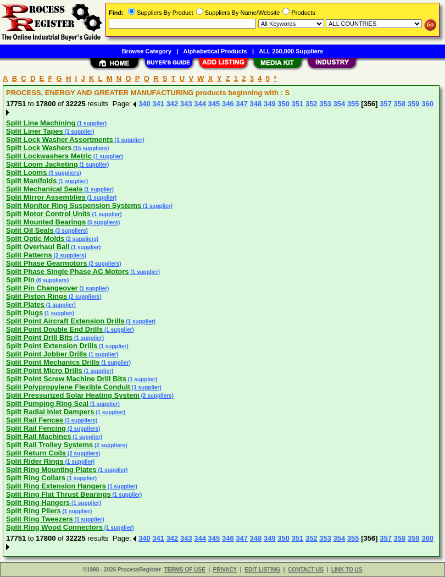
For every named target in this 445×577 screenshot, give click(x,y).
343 (186, 104)
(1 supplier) (91, 123)
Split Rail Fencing (36, 428)
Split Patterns (29, 255)
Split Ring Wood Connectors (54, 527)
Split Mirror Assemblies (46, 197)
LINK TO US (346, 570)
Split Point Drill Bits (39, 337)
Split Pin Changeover (42, 288)
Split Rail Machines (38, 436)
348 (256, 104)
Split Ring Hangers (38, 502)
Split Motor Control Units (48, 214)
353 (325, 104)
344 (200, 104)
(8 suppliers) (52, 280)
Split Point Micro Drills (44, 370)
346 (228, 104)
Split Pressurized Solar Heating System (73, 395)
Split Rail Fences (34, 420)
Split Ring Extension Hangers (56, 486)
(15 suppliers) (90, 148)
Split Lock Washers (38, 148)
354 (339, 104)
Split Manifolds (31, 181)
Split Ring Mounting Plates (51, 469)
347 (242, 104)
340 (144, 104)
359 (414, 104)
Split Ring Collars (35, 478)
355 (353, 104)
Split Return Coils (36, 453)
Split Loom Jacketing (42, 164)
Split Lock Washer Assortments (59, 139)
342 (172, 104)
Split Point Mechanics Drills (52, 362)
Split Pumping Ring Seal (47, 403)
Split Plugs (24, 313)
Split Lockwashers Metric (49, 156)
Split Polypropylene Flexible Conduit (68, 387)
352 (311, 104)
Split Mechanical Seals (44, 189)
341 (158, 104)
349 (270, 104)
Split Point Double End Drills (54, 329)
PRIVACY (225, 570)
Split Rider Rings (35, 461)
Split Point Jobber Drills (46, 354)
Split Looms (26, 172)
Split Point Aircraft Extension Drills (65, 321)
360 (427, 104)
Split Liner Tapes (34, 131)
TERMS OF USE (184, 570)
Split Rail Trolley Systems (49, 445)
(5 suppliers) (103, 222)
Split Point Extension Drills (51, 346)
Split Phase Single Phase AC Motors (67, 271)
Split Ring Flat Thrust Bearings (58, 494)
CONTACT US (306, 570)
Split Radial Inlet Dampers (50, 412)
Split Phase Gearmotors (46, 263)
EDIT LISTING (262, 570)
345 (214, 104)
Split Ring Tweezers (39, 519)
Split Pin (20, 280)
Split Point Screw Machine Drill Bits (66, 379)
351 (298, 104)
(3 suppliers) (64, 173)
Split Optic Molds (35, 238)
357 (386, 104)
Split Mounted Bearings (46, 222)
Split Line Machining (40, 123)
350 (283, 104)
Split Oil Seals (30, 230)
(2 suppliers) (81, 239)
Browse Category (146, 51)
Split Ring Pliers (33, 511)
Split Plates (25, 304)
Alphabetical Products (215, 51)
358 (400, 104)
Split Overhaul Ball (38, 247)
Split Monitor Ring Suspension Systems (73, 205)
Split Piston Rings (36, 296)
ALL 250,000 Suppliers (291, 51)
